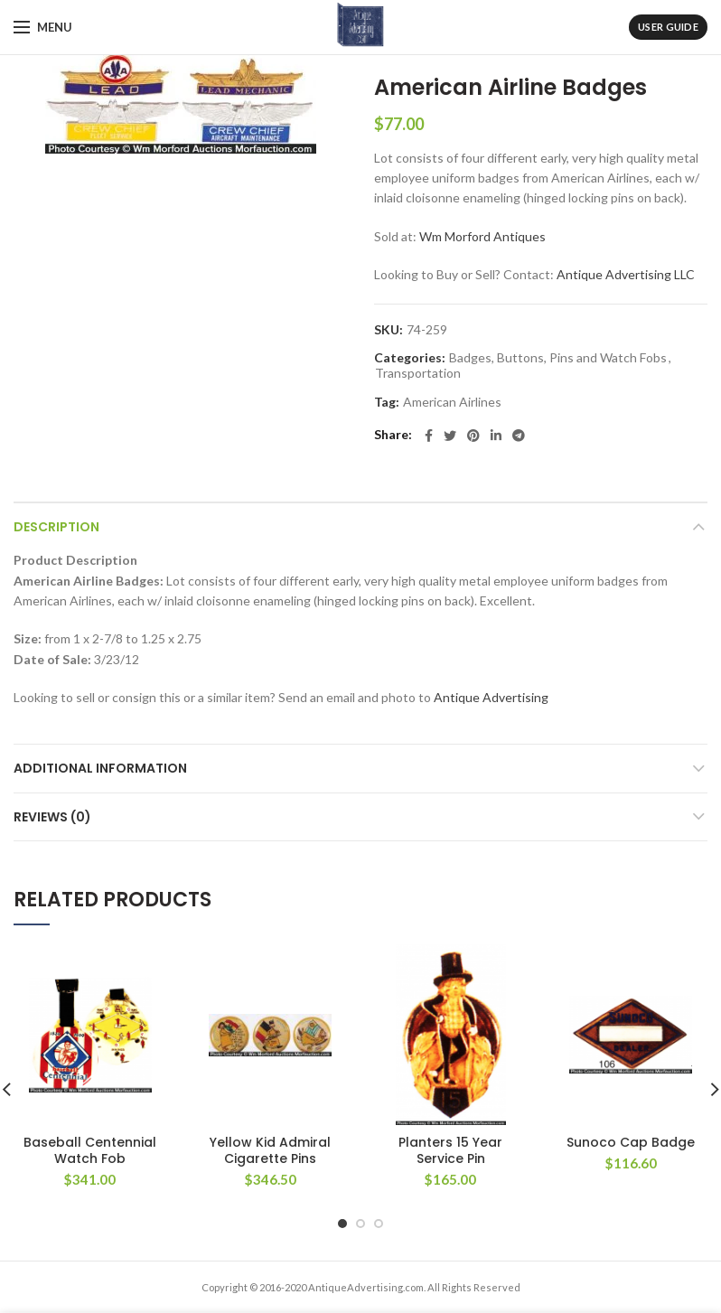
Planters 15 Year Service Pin (450, 1150)
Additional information (100, 768)
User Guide (668, 27)
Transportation (418, 373)
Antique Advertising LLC (626, 274)
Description (56, 527)
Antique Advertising (491, 697)
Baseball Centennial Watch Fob (89, 1150)
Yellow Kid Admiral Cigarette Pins (270, 1150)
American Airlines (452, 402)
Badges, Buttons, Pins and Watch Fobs (558, 358)
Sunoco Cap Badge (630, 1142)
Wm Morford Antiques (482, 236)
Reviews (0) (52, 817)
